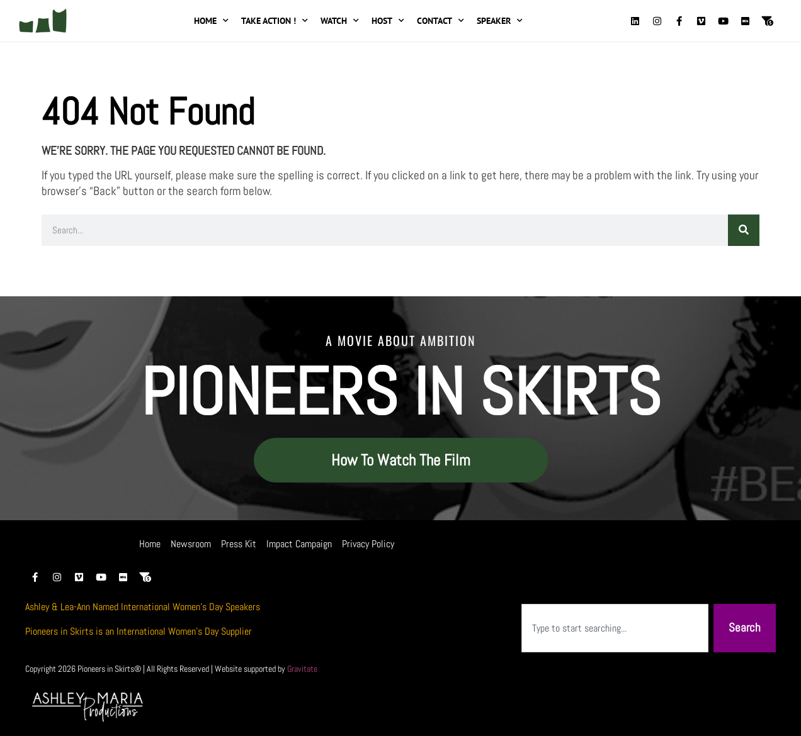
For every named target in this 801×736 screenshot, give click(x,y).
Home (211, 20)
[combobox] (614, 628)
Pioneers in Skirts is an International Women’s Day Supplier (138, 631)
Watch (340, 20)
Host (388, 20)
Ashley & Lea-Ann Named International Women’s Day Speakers (142, 606)
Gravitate (302, 668)
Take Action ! (274, 20)
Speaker (500, 20)
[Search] (743, 230)
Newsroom (191, 543)
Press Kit (238, 543)
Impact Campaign (299, 543)
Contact (440, 20)
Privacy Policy (368, 543)
